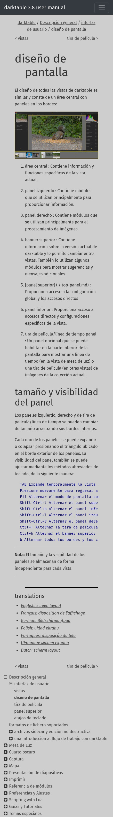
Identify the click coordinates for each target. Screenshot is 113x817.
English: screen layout (41, 605)
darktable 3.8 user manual (34, 7)
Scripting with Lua (26, 799)
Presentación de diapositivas (36, 772)
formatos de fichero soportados (38, 724)
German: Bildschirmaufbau (45, 620)
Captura (16, 759)
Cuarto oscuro (22, 752)
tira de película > (82, 38)
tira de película (39, 334)
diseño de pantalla (31, 697)
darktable (27, 22)
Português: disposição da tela (48, 635)
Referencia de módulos (30, 786)
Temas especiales (25, 813)
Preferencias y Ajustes (29, 793)
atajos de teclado (30, 717)
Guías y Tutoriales (25, 806)
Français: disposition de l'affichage (53, 613)
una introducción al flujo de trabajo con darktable (60, 738)
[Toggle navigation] (101, 8)
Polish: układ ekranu (40, 628)
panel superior (28, 711)
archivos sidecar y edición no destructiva (52, 731)
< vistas (22, 38)
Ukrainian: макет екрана (45, 642)
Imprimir (17, 779)
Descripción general (58, 22)
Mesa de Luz (20, 745)
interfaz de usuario (32, 683)
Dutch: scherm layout (40, 650)
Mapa (14, 765)
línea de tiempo (70, 334)
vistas (19, 690)
